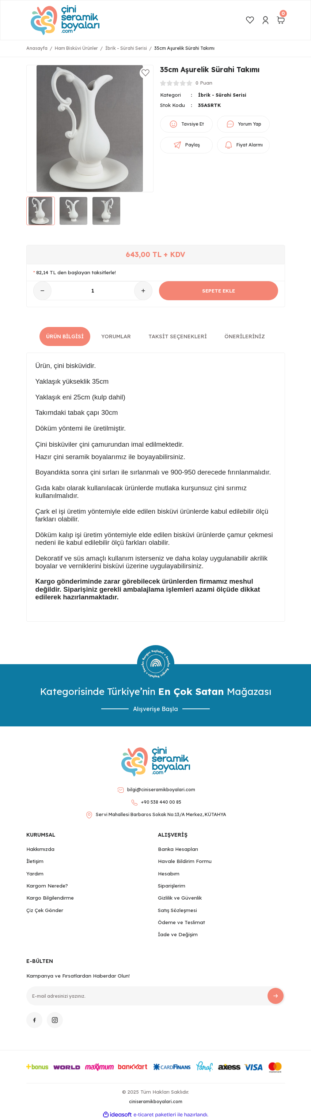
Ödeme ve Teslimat (181, 922)
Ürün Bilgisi (65, 336)
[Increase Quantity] (143, 290)
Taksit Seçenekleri (177, 336)
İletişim (34, 861)
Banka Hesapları (178, 849)
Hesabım (168, 874)
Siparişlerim (171, 886)
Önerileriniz (244, 336)
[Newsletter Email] (155, 995)
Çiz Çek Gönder (44, 910)
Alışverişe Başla (155, 708)
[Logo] (65, 20)
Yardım (34, 874)
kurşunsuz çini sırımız (214, 488)
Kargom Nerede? (47, 886)
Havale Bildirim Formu (185, 861)
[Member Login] (265, 20)
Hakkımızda (40, 849)
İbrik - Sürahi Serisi (223, 95)
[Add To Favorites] (145, 73)
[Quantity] (92, 290)
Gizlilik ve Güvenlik (180, 898)
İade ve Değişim (178, 934)
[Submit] (276, 996)
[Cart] (280, 20)
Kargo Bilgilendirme (50, 898)
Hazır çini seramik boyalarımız (81, 457)
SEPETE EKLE (218, 290)
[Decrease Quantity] (42, 290)
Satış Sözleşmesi (177, 910)
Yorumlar (116, 336)
